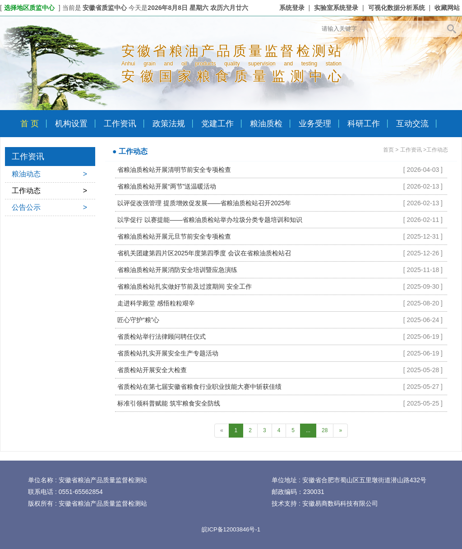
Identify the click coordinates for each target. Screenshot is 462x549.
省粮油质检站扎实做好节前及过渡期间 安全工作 (184, 286)
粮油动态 (49, 174)
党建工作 (217, 124)
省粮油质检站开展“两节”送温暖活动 (166, 186)
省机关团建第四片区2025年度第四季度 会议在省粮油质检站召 (204, 253)
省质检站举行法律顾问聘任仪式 (161, 336)
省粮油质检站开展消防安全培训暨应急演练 (177, 269)
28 (325, 430)
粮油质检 (266, 124)
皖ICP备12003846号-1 (231, 529)
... (308, 430)
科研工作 (363, 124)
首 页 (29, 124)
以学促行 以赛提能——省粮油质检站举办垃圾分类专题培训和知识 (209, 219)
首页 (388, 150)
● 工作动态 (130, 151)
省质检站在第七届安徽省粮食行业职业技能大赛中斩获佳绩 (199, 386)
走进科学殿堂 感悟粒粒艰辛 (156, 303)
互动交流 (412, 124)
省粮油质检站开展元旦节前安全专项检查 (174, 236)
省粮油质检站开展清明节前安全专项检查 (174, 169)
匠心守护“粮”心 (138, 319)
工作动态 (49, 191)
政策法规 (168, 124)
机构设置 (71, 124)
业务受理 (315, 124)
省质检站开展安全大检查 (152, 370)
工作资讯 (120, 124)
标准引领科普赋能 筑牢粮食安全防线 (168, 403)
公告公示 (49, 207)
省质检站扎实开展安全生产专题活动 (167, 353)
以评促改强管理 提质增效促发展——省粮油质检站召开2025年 (204, 203)
